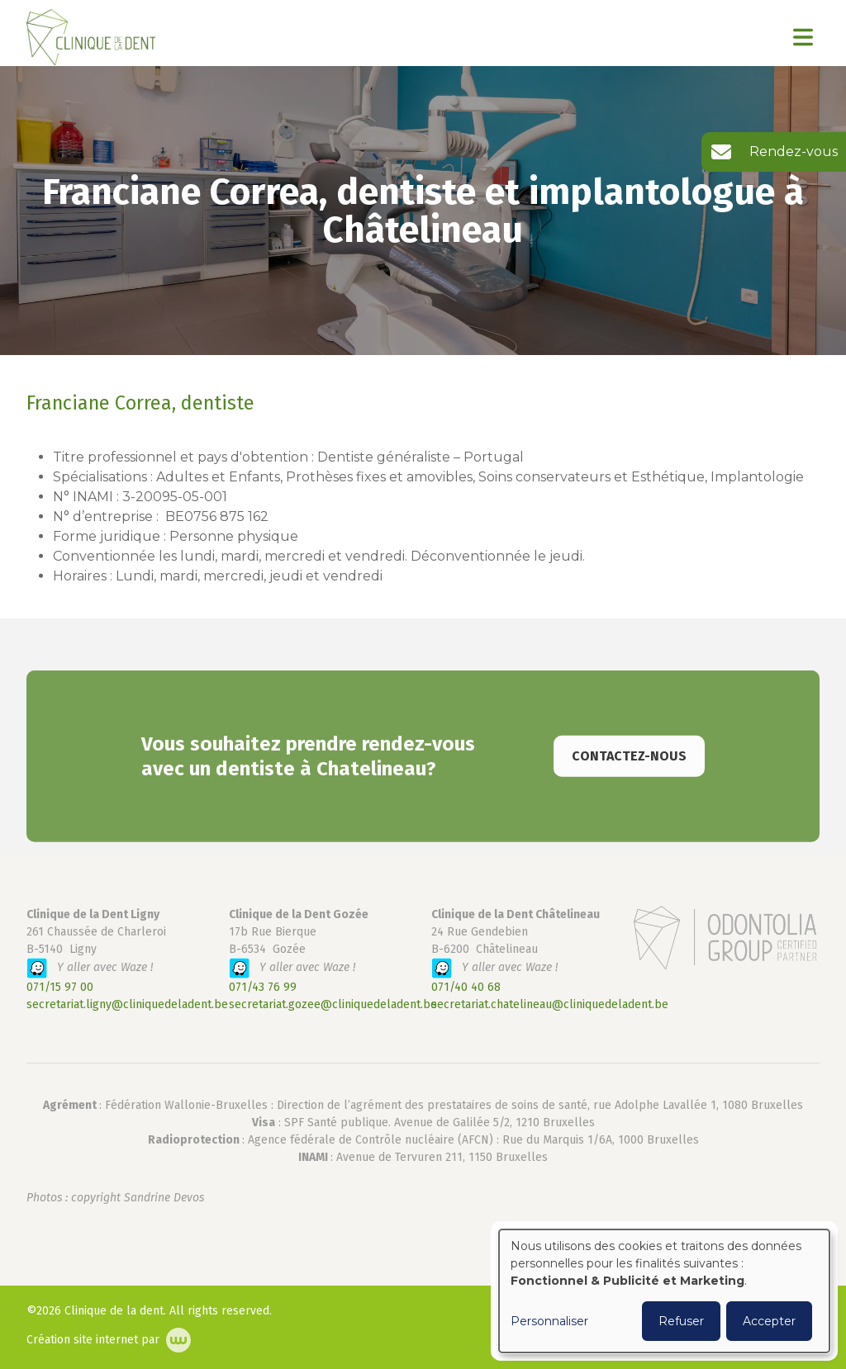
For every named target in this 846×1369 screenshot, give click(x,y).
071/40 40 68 (466, 987)
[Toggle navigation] (803, 37)
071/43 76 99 (263, 987)
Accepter (769, 1321)
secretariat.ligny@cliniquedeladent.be (127, 1004)
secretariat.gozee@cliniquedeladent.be (333, 1004)
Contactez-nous (629, 773)
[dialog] (664, 1290)
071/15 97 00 (59, 987)
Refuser (681, 1321)
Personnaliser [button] (549, 1321)
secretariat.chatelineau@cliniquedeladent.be (549, 1004)
